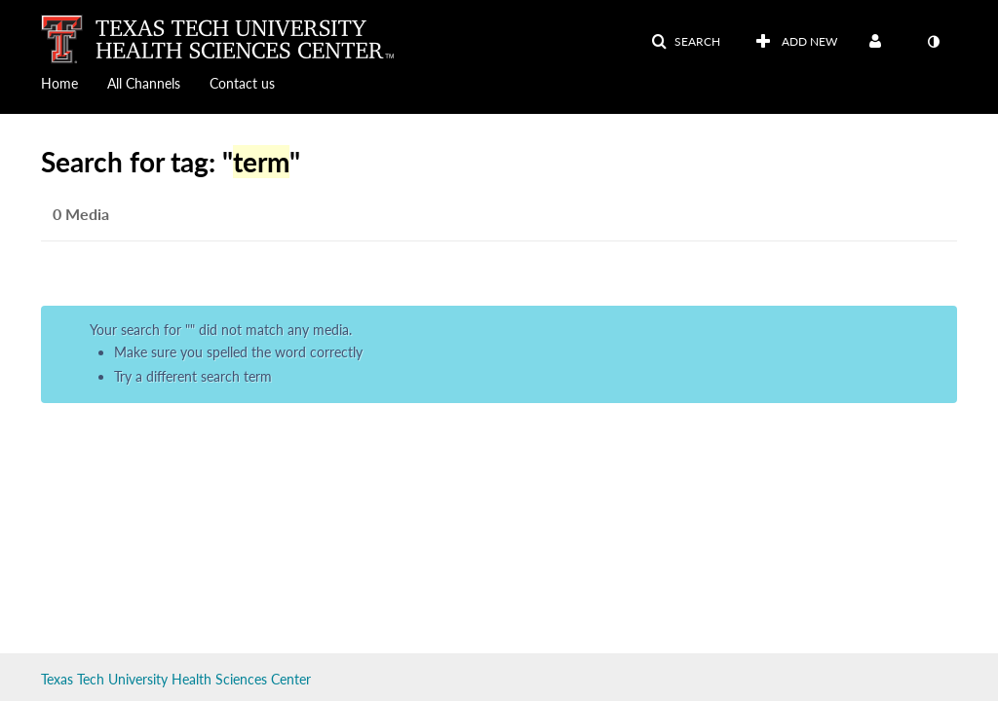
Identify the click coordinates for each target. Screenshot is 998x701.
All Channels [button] (143, 83)
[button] (685, 41)
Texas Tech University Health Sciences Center (176, 679)
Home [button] (59, 83)
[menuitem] (74, 81)
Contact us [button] (242, 83)
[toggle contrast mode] (932, 41)
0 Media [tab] (81, 213)
